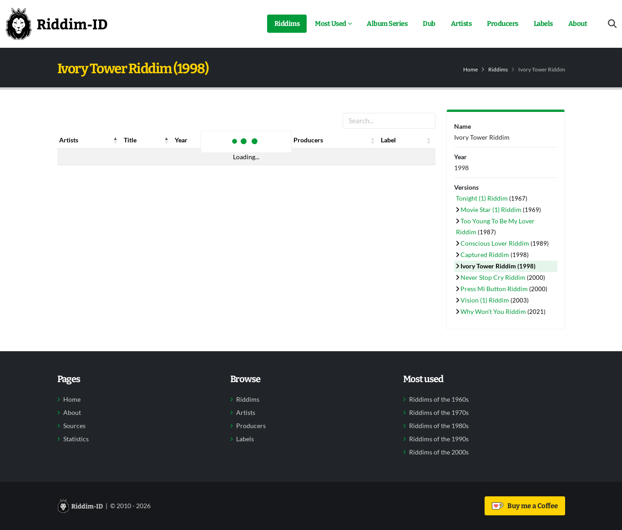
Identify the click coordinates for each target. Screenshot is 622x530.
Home (470, 69)
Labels (543, 24)
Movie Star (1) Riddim (491, 209)
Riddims (287, 24)
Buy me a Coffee (525, 506)
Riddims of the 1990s (439, 439)
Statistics (76, 439)
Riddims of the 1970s (439, 412)
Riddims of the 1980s (439, 425)
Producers (502, 24)
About (577, 24)
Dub (429, 24)
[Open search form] (612, 24)
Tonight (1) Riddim (482, 198)
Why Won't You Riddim (493, 311)
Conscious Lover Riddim (495, 243)
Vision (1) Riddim (485, 300)
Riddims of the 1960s (439, 399)
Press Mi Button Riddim (494, 289)
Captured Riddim (485, 254)
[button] (115, 140)
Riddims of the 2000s (439, 452)
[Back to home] (56, 23)
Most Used (330, 24)
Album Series (387, 24)
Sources (74, 425)
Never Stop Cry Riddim (493, 277)
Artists (461, 24)
